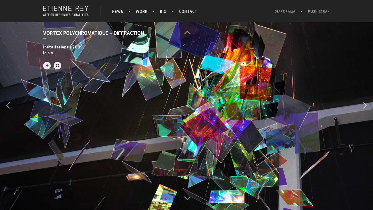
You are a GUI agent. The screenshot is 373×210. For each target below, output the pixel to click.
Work (141, 11)
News (117, 11)
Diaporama (285, 11)
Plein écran (319, 11)
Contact (188, 11)
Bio (163, 11)
